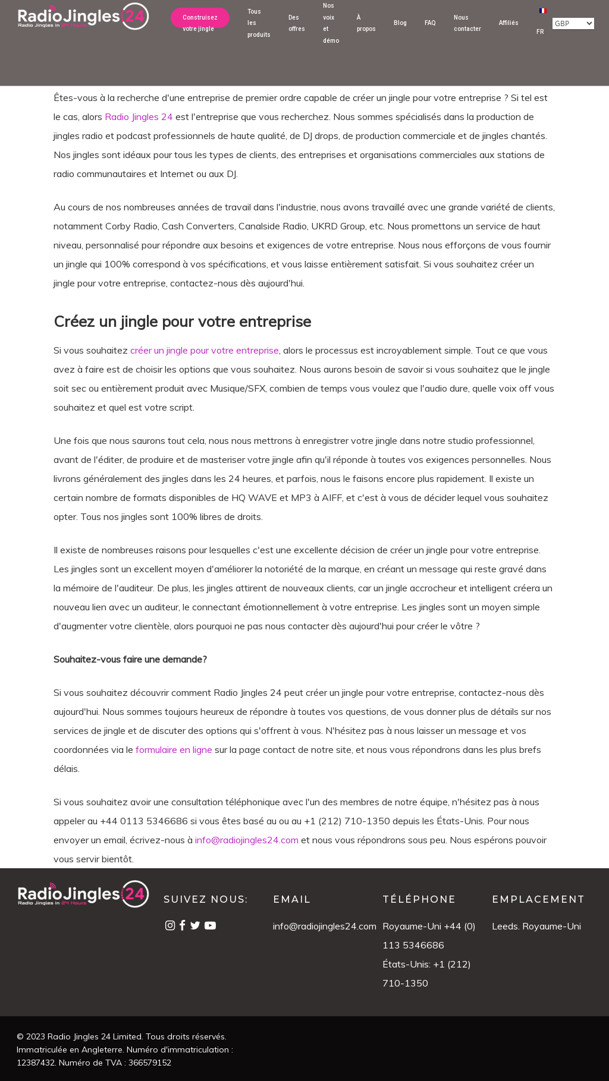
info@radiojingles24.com (324, 926)
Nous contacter (467, 32)
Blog (400, 32)
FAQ (430, 32)
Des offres (296, 32)
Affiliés (509, 32)
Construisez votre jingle (200, 32)
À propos (366, 32)
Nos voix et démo (331, 32)
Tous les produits (259, 32)
